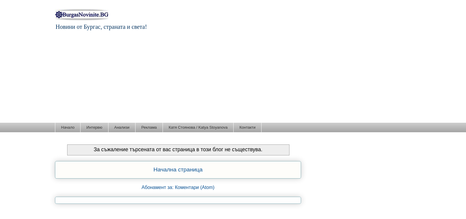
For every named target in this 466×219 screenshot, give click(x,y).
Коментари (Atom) (194, 187)
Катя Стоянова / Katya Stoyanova (198, 127)
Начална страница (177, 169)
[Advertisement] (233, 77)
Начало (68, 127)
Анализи (121, 127)
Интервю (94, 127)
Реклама (149, 127)
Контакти (248, 127)
